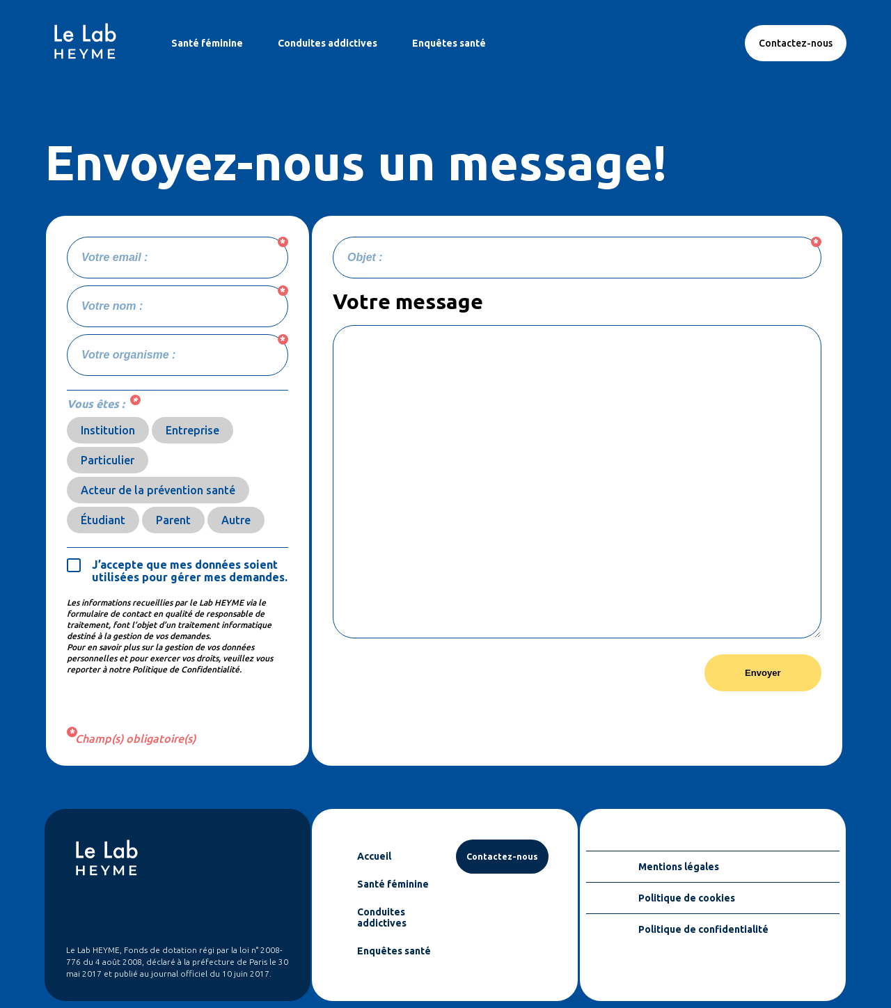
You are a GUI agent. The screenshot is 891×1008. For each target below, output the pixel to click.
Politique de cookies (686, 898)
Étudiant (103, 520)
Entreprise (192, 430)
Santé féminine (207, 43)
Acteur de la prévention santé (158, 490)
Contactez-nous (796, 43)
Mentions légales (678, 866)
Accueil (374, 856)
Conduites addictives (327, 43)
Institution (108, 430)
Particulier (107, 460)
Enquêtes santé (449, 43)
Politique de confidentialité (703, 929)
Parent (173, 520)
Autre (236, 520)
